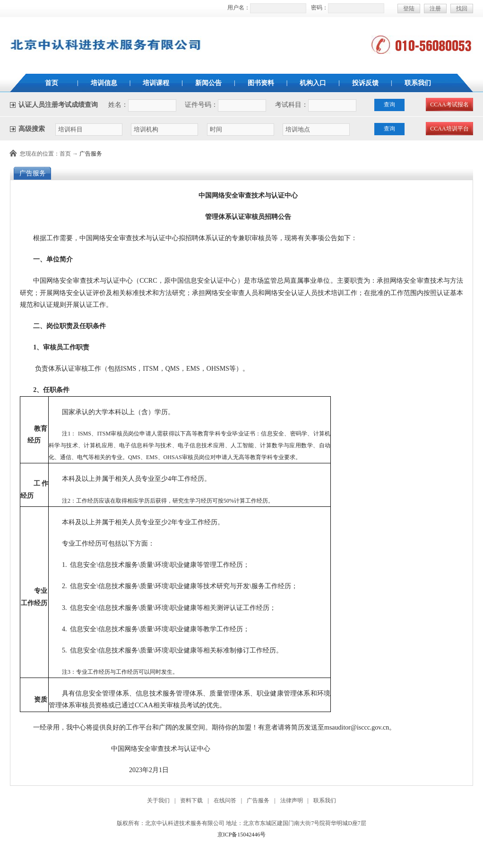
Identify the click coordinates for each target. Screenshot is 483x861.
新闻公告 (208, 83)
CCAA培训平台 (449, 128)
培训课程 (156, 83)
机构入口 (313, 83)
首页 (51, 83)
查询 (389, 104)
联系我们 (418, 83)
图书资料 (261, 83)
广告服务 (90, 153)
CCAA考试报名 (449, 104)
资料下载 (191, 800)
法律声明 (291, 800)
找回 (461, 8)
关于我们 (158, 800)
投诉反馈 (365, 83)
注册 (435, 8)
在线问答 (225, 800)
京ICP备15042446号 (241, 834)
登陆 (408, 8)
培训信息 (104, 83)
